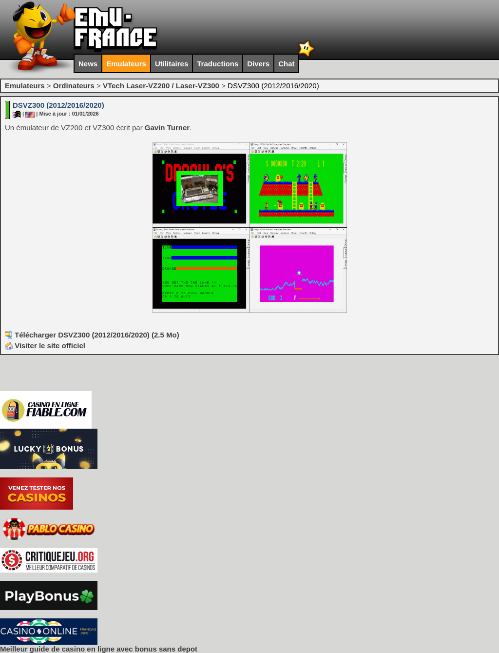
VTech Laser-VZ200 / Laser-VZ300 (161, 85)
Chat (286, 63)
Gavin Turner (167, 127)
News (87, 63)
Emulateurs (126, 63)
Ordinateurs (74, 85)
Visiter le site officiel (45, 345)
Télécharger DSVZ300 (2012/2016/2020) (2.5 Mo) (97, 335)
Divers (258, 63)
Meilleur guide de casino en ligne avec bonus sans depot (98, 649)
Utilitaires (171, 63)
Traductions (217, 63)
